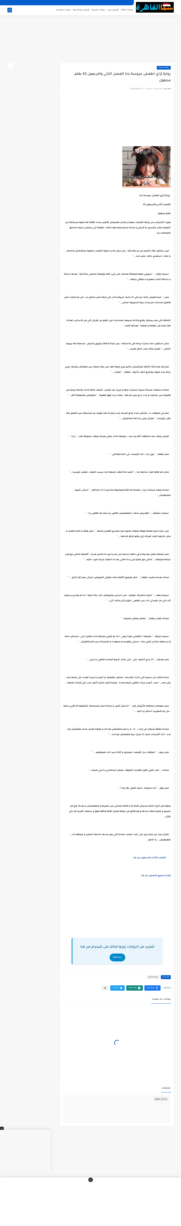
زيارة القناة (117, 957)
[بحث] (9, 10)
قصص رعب (113, 10)
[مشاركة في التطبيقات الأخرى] (105, 988)
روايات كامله (127, 10)
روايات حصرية (98, 10)
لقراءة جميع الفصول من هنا (155, 876)
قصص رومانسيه (81, 10)
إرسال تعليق (161, 1099)
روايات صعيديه (63, 10)
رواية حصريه (164, 68)
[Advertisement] (90, 39)
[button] (152, 988)
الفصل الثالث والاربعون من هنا (149, 858)
